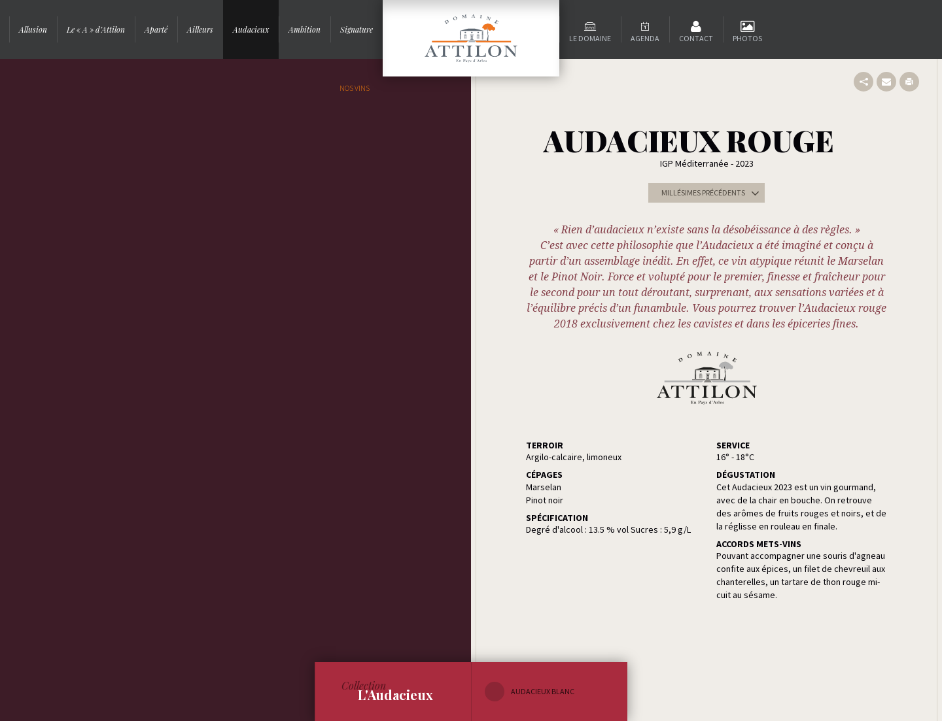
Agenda (645, 38)
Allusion (33, 29)
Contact (696, 38)
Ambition (304, 29)
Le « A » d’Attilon (96, 29)
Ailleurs (200, 29)
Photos (747, 38)
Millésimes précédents (713, 193)
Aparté (156, 29)
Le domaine (590, 38)
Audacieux (251, 29)
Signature (356, 29)
